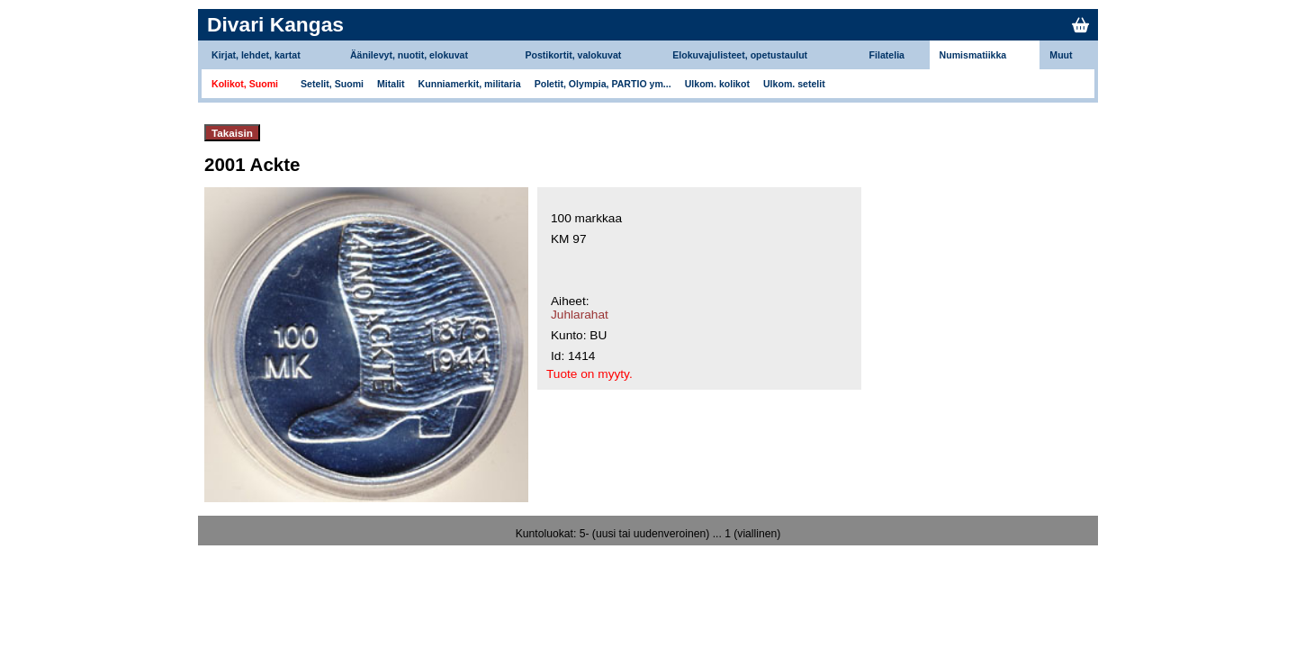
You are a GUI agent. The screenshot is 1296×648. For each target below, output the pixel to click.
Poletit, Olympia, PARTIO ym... (603, 83)
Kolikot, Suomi (245, 83)
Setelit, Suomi (332, 83)
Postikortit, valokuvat (573, 55)
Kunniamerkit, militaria (469, 83)
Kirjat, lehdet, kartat (256, 55)
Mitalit (391, 83)
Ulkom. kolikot (717, 83)
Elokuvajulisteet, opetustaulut (739, 55)
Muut (1060, 55)
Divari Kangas (275, 24)
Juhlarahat (579, 314)
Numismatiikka (973, 55)
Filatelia (886, 55)
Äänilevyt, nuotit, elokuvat (409, 55)
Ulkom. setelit (794, 83)
